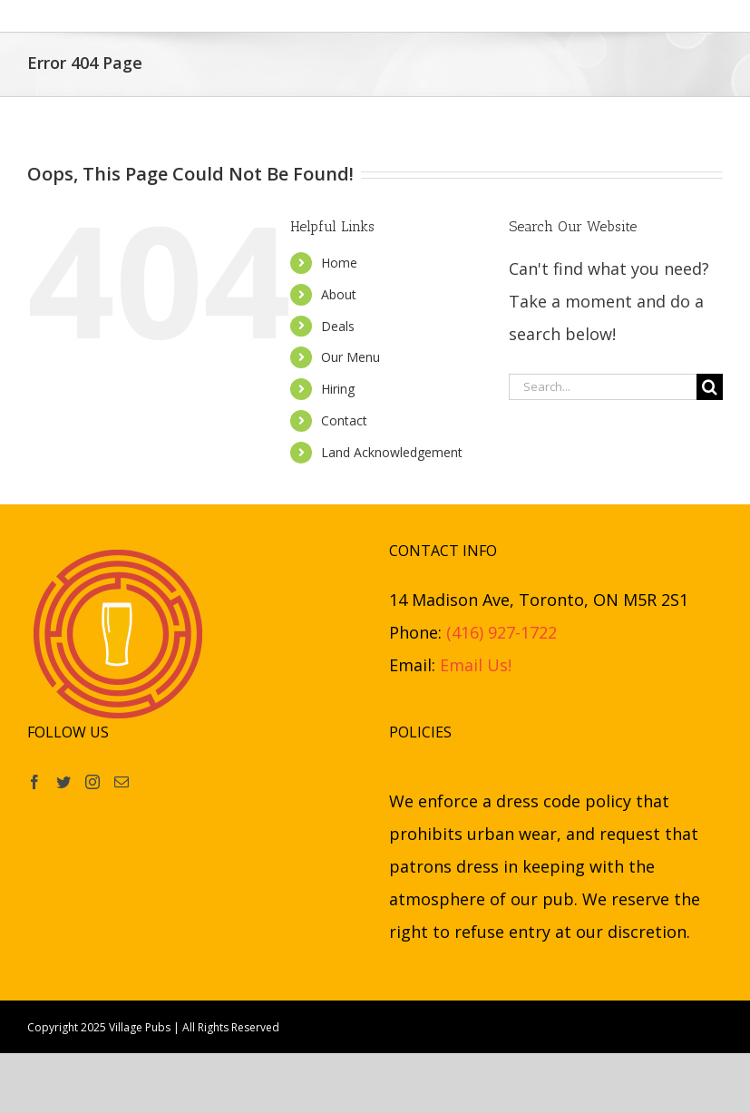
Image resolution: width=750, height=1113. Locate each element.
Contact (344, 420)
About (338, 294)
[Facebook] (34, 782)
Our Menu (350, 357)
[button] (676, 16)
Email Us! (475, 665)
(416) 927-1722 (501, 632)
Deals (338, 326)
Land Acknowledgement (392, 452)
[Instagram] (92, 782)
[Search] (709, 387)
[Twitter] (63, 782)
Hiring (338, 388)
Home (339, 262)
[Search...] (602, 387)
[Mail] (121, 782)
